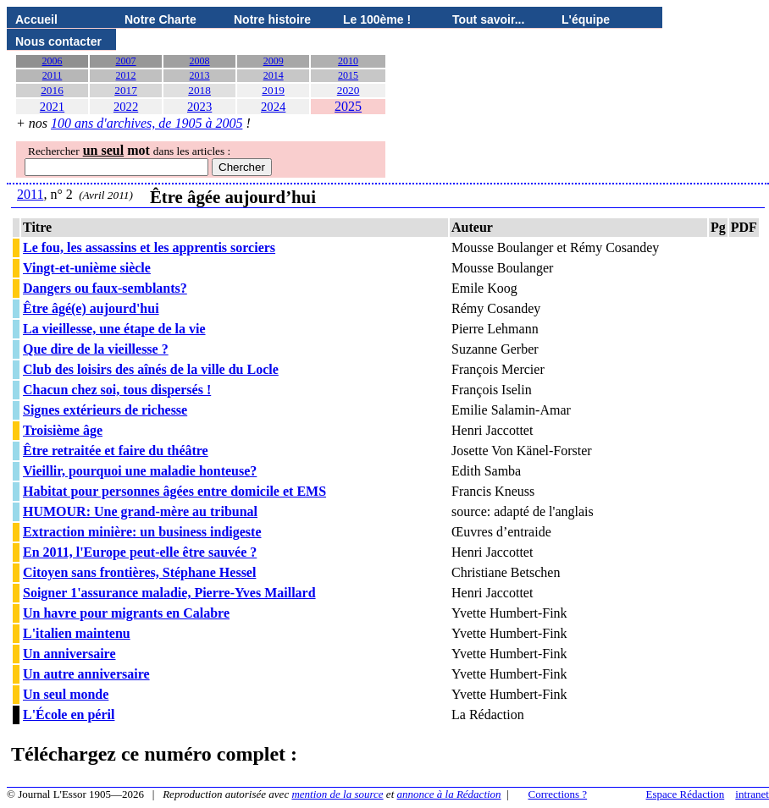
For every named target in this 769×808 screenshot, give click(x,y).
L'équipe (586, 19)
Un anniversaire (69, 653)
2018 (199, 90)
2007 (126, 61)
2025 (348, 106)
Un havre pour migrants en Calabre (126, 613)
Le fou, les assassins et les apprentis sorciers (149, 247)
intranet (752, 794)
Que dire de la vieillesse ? (96, 349)
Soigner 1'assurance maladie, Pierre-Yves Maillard (169, 592)
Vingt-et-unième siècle (87, 268)
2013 (200, 75)
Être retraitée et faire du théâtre (115, 450)
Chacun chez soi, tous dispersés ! (117, 389)
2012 (126, 75)
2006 (52, 61)
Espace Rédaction (685, 794)
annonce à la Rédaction (449, 794)
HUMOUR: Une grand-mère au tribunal (140, 511)
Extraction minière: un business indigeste (142, 532)
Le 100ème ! (377, 19)
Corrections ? (557, 794)
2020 (348, 90)
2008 (200, 61)
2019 (273, 90)
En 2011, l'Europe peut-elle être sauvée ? (140, 552)
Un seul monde (65, 694)
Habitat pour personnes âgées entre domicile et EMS (174, 491)
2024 (273, 106)
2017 (125, 90)
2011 (52, 75)
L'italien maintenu (76, 633)
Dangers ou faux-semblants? (105, 288)
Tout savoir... (488, 19)
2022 (125, 106)
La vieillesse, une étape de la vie (114, 329)
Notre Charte (160, 19)
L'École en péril (68, 714)
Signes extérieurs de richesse (105, 410)
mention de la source (337, 794)
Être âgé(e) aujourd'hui (91, 308)
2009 (273, 61)
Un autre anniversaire (86, 674)
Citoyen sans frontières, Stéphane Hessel (139, 572)
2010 (348, 61)
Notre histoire (272, 19)
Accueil (36, 19)
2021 (52, 106)
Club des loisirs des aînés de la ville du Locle (151, 369)
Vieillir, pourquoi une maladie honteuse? (140, 471)
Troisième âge (62, 430)
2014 (273, 75)
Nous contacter (58, 41)
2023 (199, 106)
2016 (52, 90)
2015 (348, 75)
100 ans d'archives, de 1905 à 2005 (146, 123)
